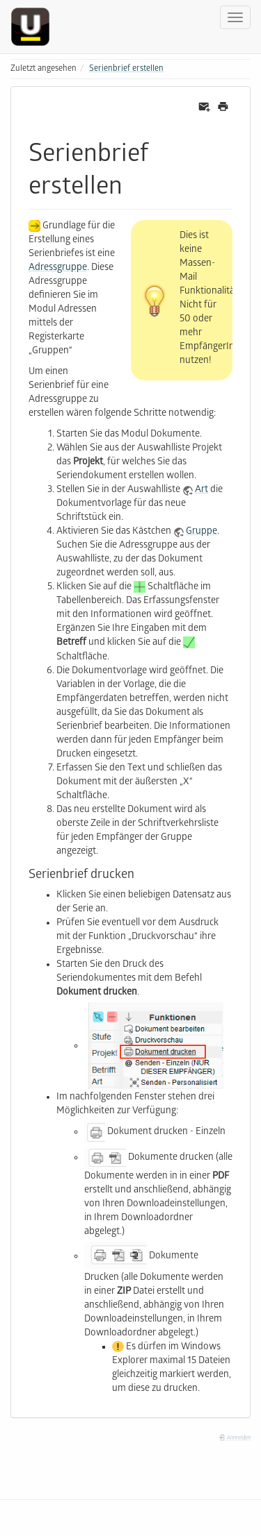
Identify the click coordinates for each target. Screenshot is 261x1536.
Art (201, 490)
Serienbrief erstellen (126, 69)
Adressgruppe (58, 268)
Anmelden (235, 1438)
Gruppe (201, 532)
